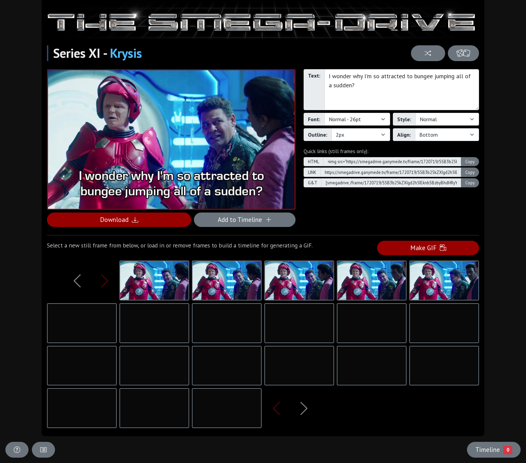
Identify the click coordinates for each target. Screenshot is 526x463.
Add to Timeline (245, 219)
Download (119, 219)
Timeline (493, 449)
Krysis (126, 53)
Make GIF (428, 247)
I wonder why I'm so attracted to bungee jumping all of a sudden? (401, 89)
